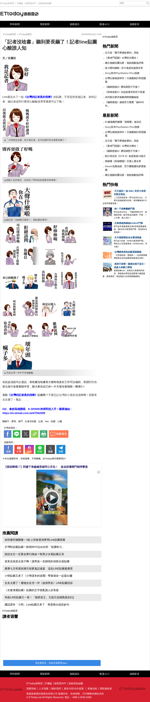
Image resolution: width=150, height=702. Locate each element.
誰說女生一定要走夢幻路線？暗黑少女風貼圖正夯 (34, 554)
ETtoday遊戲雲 (19, 14)
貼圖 (53, 421)
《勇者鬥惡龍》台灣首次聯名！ (122, 58)
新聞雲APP (31, 2)
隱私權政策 (106, 688)
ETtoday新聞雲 (7, 2)
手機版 (20, 2)
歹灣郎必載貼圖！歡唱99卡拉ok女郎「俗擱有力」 (34, 546)
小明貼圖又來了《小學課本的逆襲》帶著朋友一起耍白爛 (38, 575)
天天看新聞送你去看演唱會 (127, 237)
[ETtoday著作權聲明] (53, 458)
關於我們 (56, 688)
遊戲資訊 (74, 24)
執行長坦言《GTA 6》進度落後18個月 (125, 156)
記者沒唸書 (30, 421)
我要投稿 (31, 688)
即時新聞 (15, 24)
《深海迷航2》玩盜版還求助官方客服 (125, 92)
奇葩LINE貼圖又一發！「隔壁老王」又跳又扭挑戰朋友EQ (39, 597)
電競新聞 (45, 24)
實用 (13, 421)
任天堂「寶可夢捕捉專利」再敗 (122, 52)
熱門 (20, 421)
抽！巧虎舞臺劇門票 (124, 208)
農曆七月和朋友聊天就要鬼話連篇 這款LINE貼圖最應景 (39, 568)
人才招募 (43, 688)
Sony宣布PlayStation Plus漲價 (122, 73)
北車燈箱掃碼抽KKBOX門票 (128, 223)
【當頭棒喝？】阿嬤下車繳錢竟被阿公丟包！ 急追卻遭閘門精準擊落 (46, 466)
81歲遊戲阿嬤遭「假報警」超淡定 (123, 122)
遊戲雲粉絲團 (45, 2)
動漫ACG (105, 24)
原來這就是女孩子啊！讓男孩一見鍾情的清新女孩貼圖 (37, 561)
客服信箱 (92, 688)
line (47, 421)
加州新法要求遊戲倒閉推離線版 (122, 97)
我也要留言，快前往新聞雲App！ (52, 663)
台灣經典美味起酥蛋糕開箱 (127, 252)
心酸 (60, 421)
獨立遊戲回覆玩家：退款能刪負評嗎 (124, 63)
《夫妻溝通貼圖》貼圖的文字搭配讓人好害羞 (32, 590)
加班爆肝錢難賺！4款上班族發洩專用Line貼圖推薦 (35, 539)
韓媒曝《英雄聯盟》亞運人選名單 (123, 161)
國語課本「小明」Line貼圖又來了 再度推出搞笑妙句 (37, 604)
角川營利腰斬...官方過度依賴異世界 (124, 68)
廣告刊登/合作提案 (74, 688)
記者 (40, 421)
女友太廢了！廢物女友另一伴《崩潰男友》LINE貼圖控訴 (39, 582)
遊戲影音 (134, 24)
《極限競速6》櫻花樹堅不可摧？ (122, 87)
